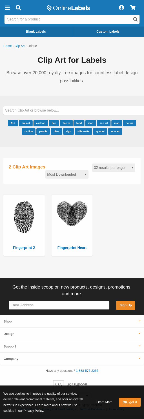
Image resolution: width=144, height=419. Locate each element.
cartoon (40, 123)
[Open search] (135, 19)
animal (26, 123)
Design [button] (9, 334)
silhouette (83, 131)
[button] (7, 8)
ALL (13, 123)
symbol (100, 131)
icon (90, 123)
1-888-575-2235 (87, 370)
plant (56, 131)
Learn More (104, 402)
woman (115, 131)
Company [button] (11, 359)
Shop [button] (8, 321)
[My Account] (121, 8)
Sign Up (126, 305)
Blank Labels (36, 31)
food (79, 123)
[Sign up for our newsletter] (59, 305)
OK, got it (130, 402)
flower (66, 123)
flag (54, 123)
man (116, 123)
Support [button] (10, 346)
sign (68, 131)
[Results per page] (113, 168)
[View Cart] (133, 8)
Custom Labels (108, 31)
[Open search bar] (18, 8)
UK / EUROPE (77, 384)
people (43, 131)
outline (28, 131)
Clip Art (20, 46)
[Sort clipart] (67, 174)
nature (129, 123)
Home (7, 46)
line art (104, 123)
